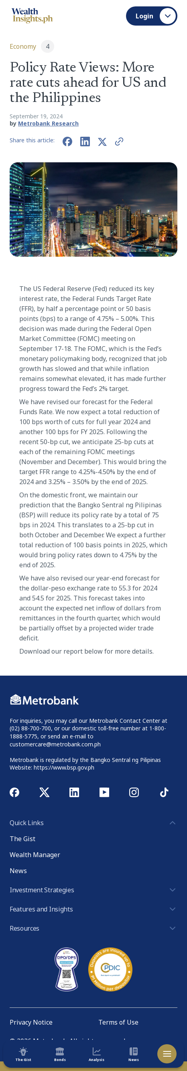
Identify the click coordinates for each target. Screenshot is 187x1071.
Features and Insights (93, 909)
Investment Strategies (93, 890)
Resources (93, 928)
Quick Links (93, 823)
